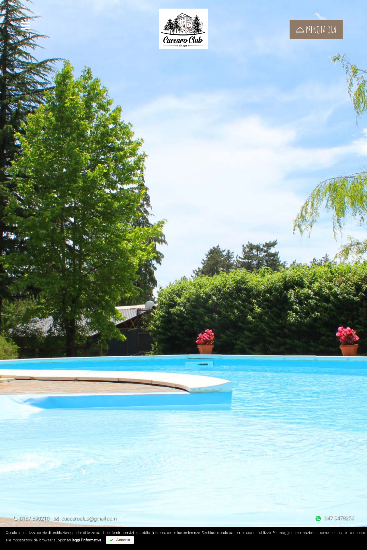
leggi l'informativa (86, 540)
